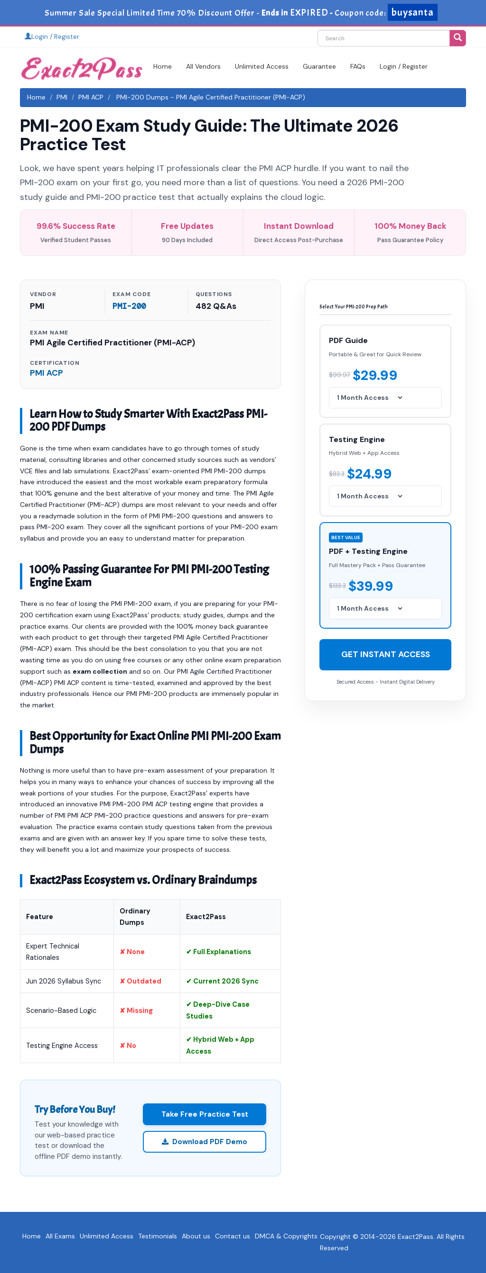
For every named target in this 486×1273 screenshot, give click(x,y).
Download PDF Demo (204, 1142)
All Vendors (203, 66)
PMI (61, 97)
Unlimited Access (262, 66)
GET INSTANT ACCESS (385, 654)
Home (162, 66)
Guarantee (319, 66)
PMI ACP (90, 97)
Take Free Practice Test (204, 1114)
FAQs (357, 66)
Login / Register (52, 36)
